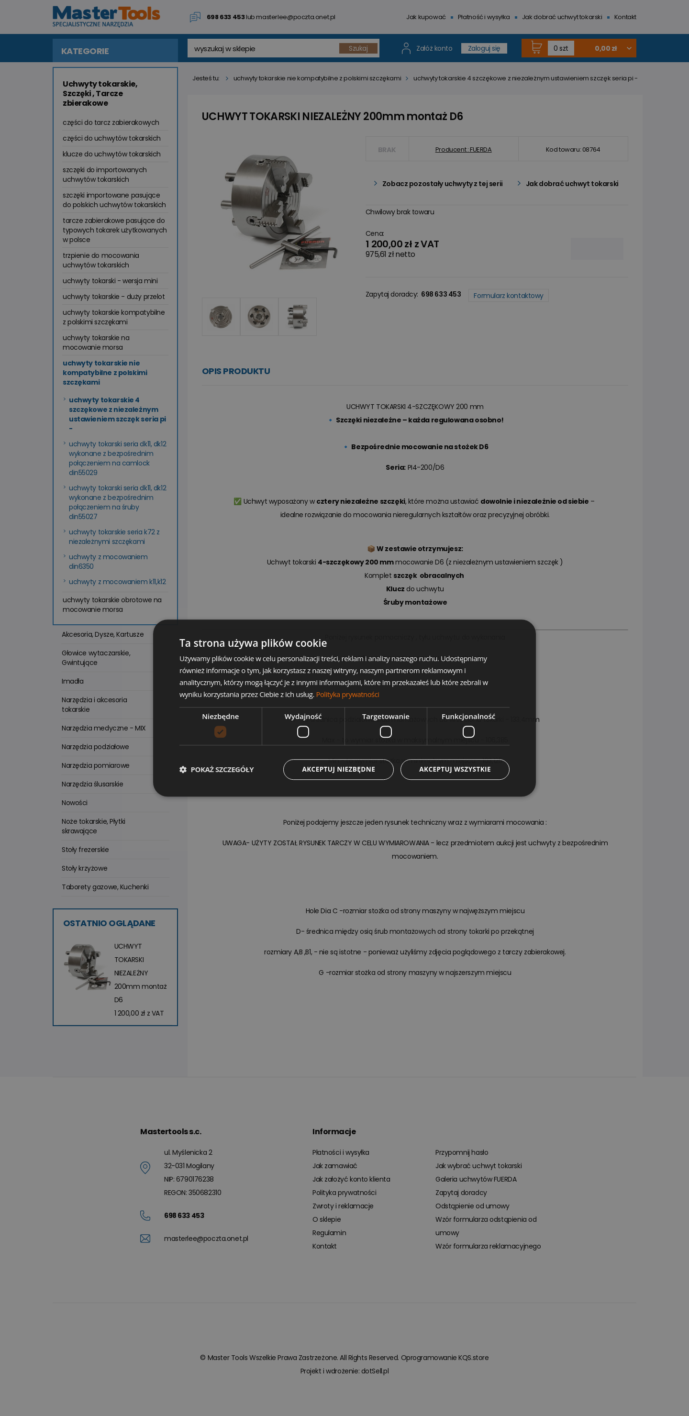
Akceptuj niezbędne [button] (335, 769)
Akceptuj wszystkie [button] (454, 769)
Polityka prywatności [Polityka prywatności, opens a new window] (348, 693)
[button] (216, 769)
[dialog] (344, 708)
